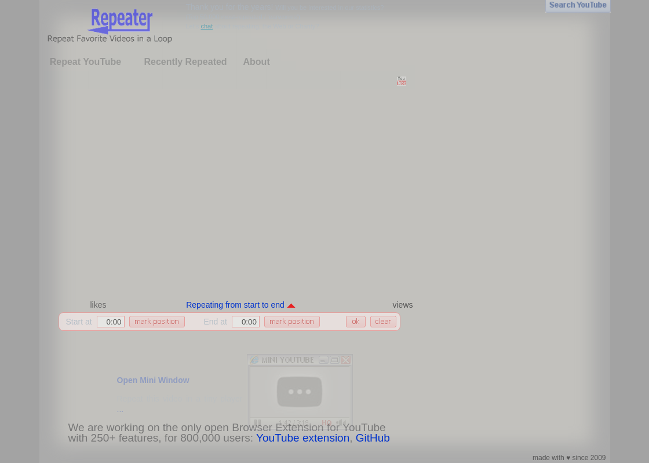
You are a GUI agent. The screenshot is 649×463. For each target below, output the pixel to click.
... (120, 409)
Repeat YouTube (86, 62)
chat (206, 26)
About (256, 62)
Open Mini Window (153, 380)
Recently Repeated (185, 62)
